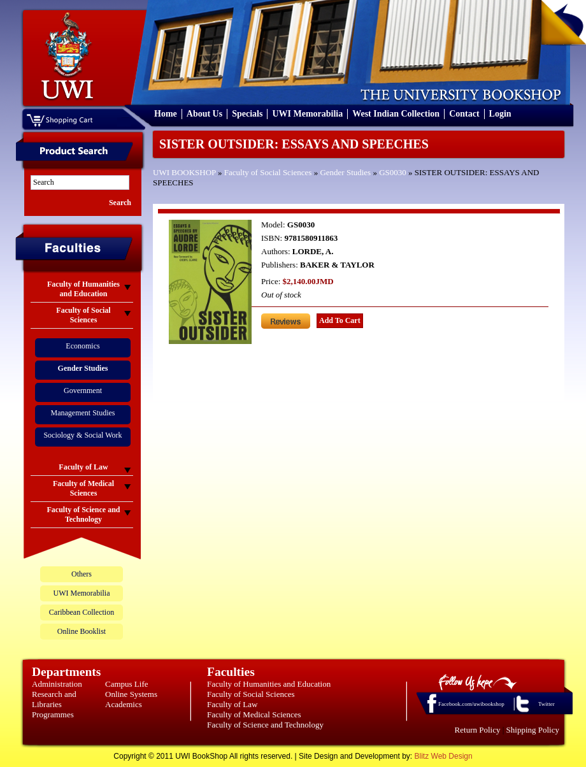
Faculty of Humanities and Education (269, 684)
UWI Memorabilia (307, 113)
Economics (82, 345)
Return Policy (478, 730)
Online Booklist (81, 631)
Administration (57, 684)
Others (81, 574)
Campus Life (126, 684)
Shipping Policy (532, 730)
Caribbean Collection (81, 612)
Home (165, 113)
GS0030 (392, 172)
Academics (123, 704)
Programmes (53, 714)
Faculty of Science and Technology (265, 724)
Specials (247, 113)
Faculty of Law (232, 704)
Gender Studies (345, 172)
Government (83, 390)
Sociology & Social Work (82, 435)
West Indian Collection (396, 113)
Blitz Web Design (444, 756)
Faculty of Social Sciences (268, 172)
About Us (204, 113)
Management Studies (83, 412)
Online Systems (131, 694)
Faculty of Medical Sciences (254, 714)
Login (500, 113)
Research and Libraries (54, 699)
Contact (464, 113)
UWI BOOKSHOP (184, 172)
